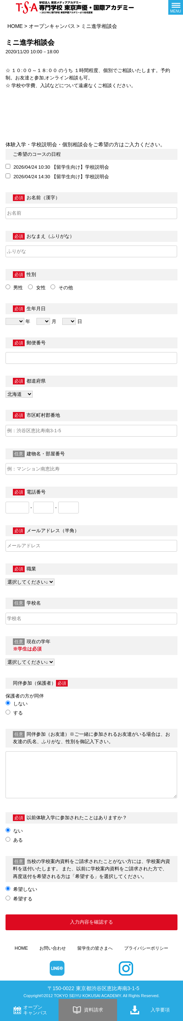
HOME (15, 26)
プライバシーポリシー (146, 948)
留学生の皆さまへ (95, 948)
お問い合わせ (52, 948)
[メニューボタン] (175, 7)
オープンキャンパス (52, 26)
